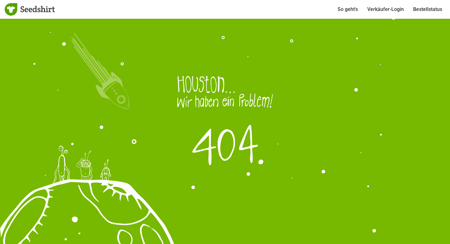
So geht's (348, 9)
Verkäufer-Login (385, 9)
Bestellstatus (427, 9)
